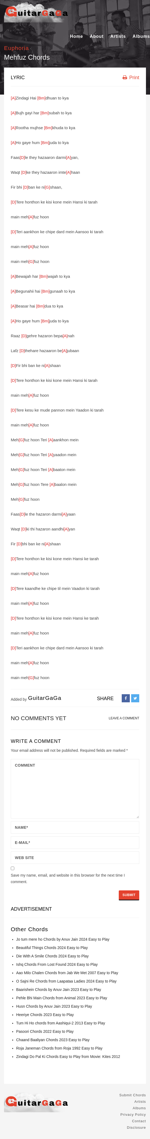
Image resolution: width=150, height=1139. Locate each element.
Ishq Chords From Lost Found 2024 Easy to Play (57, 964)
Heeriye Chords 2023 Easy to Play (45, 1015)
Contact (139, 1121)
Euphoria (16, 48)
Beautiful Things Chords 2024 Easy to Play (52, 948)
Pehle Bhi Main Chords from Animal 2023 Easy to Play (61, 998)
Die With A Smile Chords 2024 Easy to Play (52, 956)
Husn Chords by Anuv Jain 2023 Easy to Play (54, 1006)
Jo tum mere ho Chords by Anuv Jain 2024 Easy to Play (62, 939)
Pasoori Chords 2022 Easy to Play (45, 1031)
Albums (141, 36)
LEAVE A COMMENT (124, 718)
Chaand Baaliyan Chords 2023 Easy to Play (52, 1040)
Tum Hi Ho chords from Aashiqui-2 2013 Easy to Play (60, 1023)
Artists (118, 36)
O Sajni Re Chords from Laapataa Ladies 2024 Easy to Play (66, 981)
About (96, 36)
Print (131, 77)
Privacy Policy (133, 1115)
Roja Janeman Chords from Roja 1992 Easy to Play (59, 1048)
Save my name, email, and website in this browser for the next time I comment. (68, 878)
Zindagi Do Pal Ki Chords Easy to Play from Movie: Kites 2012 (68, 1056)
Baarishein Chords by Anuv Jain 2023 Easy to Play (58, 989)
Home (76, 36)
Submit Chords (132, 1095)
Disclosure (136, 1127)
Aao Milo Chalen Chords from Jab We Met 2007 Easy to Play (67, 973)
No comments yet (38, 718)
